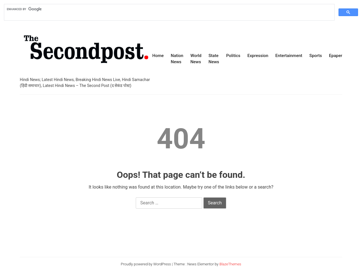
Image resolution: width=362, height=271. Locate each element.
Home (157, 55)
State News (213, 59)
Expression (257, 55)
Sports (315, 55)
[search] (169, 9)
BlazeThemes (230, 264)
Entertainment (288, 55)
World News (195, 59)
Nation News (177, 59)
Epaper (335, 55)
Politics (233, 55)
